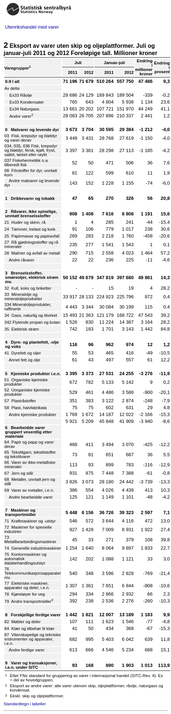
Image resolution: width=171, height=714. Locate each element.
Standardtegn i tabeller (25, 704)
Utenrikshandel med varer (32, 27)
